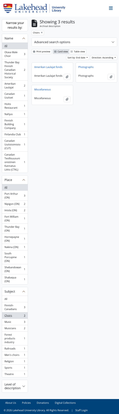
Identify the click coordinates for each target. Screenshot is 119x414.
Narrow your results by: (15, 25)
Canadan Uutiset (14, 95)
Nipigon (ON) (14, 204)
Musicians (14, 329)
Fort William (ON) (14, 218)
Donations (43, 402)
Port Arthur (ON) (14, 195)
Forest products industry (14, 338)
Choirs (14, 316)
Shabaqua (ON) (14, 279)
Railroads (14, 349)
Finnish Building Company (14, 124)
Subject (9, 291)
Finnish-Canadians (14, 307)
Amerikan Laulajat (14, 85)
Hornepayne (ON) (14, 238)
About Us (10, 402)
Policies (26, 402)
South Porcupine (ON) (14, 257)
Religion (14, 362)
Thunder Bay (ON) (14, 228)
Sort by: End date (77, 57)
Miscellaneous (42, 89)
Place (8, 180)
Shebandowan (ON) (14, 269)
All (5, 46)
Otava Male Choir (14, 54)
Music (14, 322)
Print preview (41, 51)
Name (8, 38)
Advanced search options (52, 42)
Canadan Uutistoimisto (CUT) (14, 144)
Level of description (12, 386)
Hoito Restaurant (14, 105)
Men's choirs (14, 355)
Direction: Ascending (103, 57)
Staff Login (81, 410)
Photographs (86, 67)
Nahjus (14, 114)
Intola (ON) (14, 211)
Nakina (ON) (14, 247)
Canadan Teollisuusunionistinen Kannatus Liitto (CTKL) (14, 162)
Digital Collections (65, 402)
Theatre (14, 374)
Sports (14, 368)
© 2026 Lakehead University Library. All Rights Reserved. (36, 410)
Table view (78, 51)
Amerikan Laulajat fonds (48, 67)
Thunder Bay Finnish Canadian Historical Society (14, 70)
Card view (61, 51)
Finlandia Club (14, 135)
